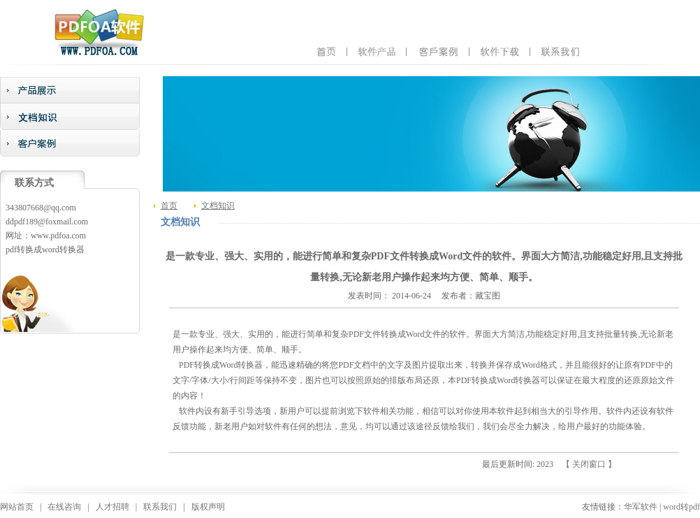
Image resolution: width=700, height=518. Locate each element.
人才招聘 (112, 507)
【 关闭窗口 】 (589, 464)
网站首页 (17, 507)
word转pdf (681, 507)
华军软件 (640, 507)
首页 (169, 205)
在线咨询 (64, 507)
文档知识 (218, 205)
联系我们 (160, 507)
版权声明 (208, 507)
